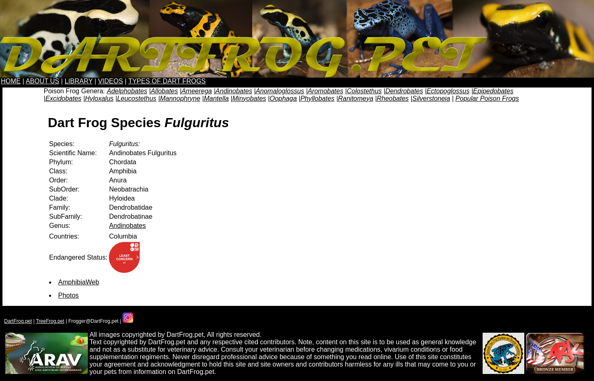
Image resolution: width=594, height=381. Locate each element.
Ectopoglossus (448, 91)
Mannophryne (180, 98)
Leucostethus (136, 98)
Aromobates (325, 91)
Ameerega (197, 91)
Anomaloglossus (280, 91)
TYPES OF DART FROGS (167, 81)
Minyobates (249, 98)
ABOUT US (42, 81)
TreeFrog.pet (50, 321)
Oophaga (283, 98)
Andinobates (233, 91)
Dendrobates (404, 91)
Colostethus (364, 91)
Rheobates (392, 98)
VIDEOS (110, 81)
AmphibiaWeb (78, 282)
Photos (68, 295)
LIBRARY (79, 81)
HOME (11, 81)
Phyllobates (317, 98)
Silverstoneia (431, 98)
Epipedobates (493, 91)
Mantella (216, 98)
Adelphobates (127, 91)
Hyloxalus (99, 98)
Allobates (164, 91)
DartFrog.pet (18, 321)
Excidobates (63, 98)
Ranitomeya (355, 98)
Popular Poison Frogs (487, 98)
